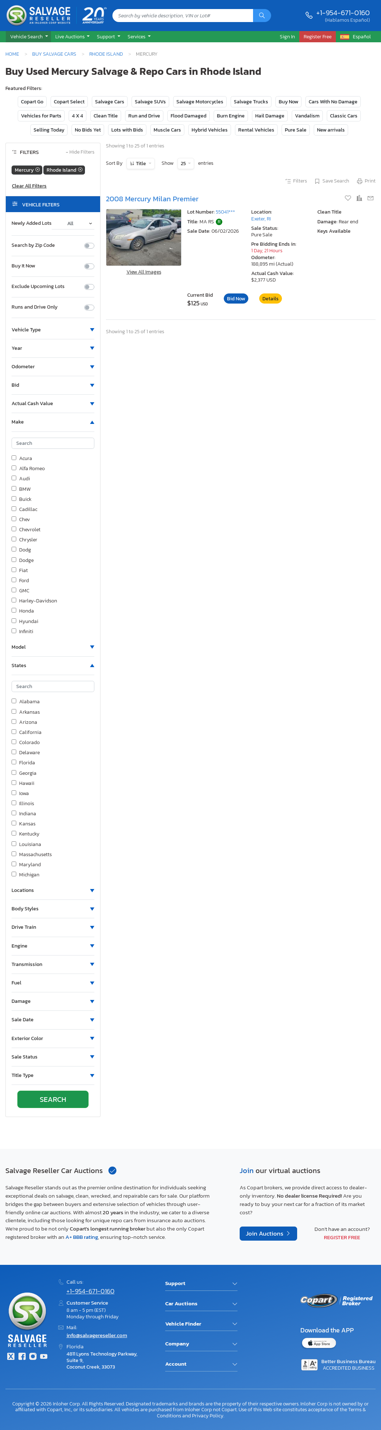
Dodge (23, 560)
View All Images (144, 272)
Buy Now (288, 102)
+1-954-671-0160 (343, 12)
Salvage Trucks (251, 102)
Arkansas (26, 712)
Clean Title (106, 116)
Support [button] (106, 36)
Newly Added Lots (32, 223)
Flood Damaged (188, 116)
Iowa (20, 793)
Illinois (23, 803)
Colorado (26, 742)
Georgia (24, 773)
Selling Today (49, 130)
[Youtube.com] (43, 1357)
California (27, 732)
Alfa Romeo (28, 468)
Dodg (21, 550)
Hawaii (23, 783)
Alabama (26, 702)
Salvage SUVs (150, 102)
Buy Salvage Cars (54, 53)
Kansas (23, 824)
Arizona (24, 722)
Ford (20, 580)
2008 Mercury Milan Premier (152, 198)
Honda (23, 611)
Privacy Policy (207, 1415)
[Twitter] (10, 1357)
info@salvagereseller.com (97, 1335)
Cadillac (24, 509)
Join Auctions (265, 1233)
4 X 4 (77, 116)
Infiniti (22, 631)
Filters (295, 181)
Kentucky (25, 834)
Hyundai (25, 621)
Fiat (20, 570)
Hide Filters (80, 152)
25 (184, 163)
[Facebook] (21, 1357)
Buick (21, 499)
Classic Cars (344, 116)
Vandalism (307, 116)
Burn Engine (231, 116)
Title (141, 163)
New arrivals (331, 130)
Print (366, 181)
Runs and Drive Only (34, 307)
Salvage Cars (109, 102)
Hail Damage (269, 116)
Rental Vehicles (256, 130)
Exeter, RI (261, 219)
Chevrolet (26, 530)
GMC (20, 591)
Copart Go (32, 102)
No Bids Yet (88, 130)
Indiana (24, 814)
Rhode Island (106, 53)
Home (12, 53)
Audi (21, 479)
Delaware (26, 753)
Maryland (26, 865)
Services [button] (137, 36)
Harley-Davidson (34, 601)
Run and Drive (144, 116)
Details (270, 298)
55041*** (225, 212)
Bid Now (236, 298)
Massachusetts (32, 854)
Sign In (287, 36)
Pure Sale (296, 130)
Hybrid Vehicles (210, 130)
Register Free (342, 1237)
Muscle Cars (167, 130)
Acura (22, 458)
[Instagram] (32, 1357)
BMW (21, 489)
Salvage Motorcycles (199, 102)
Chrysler (24, 540)
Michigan (25, 875)
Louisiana (26, 844)
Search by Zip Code (33, 245)
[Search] (262, 15)
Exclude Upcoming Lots (38, 286)
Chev (21, 519)
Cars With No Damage (333, 102)
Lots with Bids (127, 130)
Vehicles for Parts (41, 116)
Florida (23, 763)
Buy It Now (23, 266)
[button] (28, 37)
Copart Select (69, 102)
